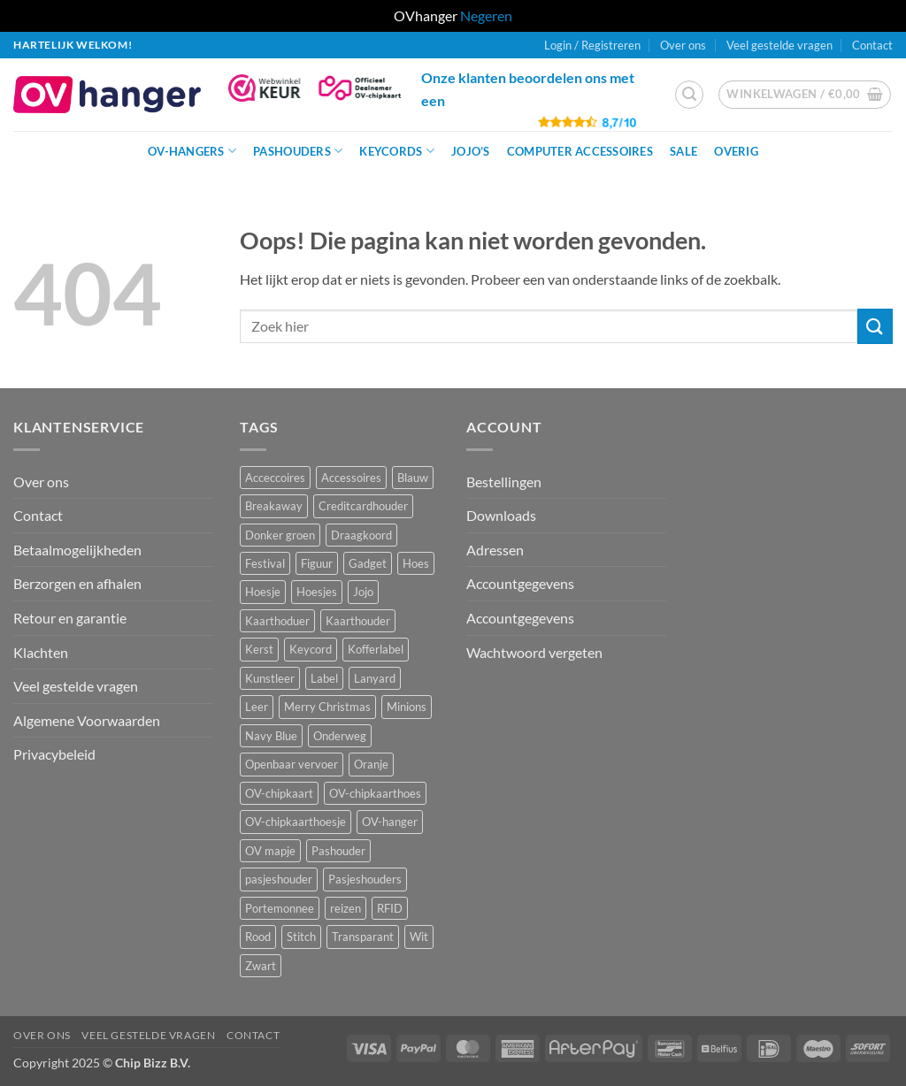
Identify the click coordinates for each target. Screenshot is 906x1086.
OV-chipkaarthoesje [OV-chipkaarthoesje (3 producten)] (295, 821)
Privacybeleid (54, 754)
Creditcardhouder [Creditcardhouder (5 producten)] (363, 506)
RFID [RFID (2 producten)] (390, 908)
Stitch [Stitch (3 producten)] (301, 936)
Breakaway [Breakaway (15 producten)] (274, 506)
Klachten (40, 652)
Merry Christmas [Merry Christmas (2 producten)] (327, 707)
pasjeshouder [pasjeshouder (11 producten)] (278, 879)
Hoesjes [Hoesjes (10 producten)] (316, 592)
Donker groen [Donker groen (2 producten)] (280, 535)
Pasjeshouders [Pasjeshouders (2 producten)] (365, 879)
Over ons (683, 45)
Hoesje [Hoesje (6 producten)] (262, 592)
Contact (872, 45)
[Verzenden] (875, 326)
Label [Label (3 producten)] (324, 678)
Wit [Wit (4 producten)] (419, 936)
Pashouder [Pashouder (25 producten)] (338, 851)
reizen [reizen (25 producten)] (345, 908)
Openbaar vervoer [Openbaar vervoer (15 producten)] (291, 764)
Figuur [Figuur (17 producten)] (317, 563)
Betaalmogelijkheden (77, 549)
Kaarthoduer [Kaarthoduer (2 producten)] (277, 621)
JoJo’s (470, 151)
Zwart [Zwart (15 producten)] (260, 966)
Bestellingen (503, 481)
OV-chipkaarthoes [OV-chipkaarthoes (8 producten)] (375, 793)
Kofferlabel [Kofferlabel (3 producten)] (375, 649)
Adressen (495, 549)
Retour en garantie (70, 617)
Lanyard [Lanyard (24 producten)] (374, 678)
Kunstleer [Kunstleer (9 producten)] (270, 678)
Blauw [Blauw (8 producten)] (412, 477)
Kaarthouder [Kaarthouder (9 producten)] (358, 621)
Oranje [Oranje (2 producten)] (371, 764)
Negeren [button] (486, 15)
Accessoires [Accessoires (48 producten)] (351, 477)
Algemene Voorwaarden (86, 720)
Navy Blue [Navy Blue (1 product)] (271, 736)
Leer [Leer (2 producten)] (256, 707)
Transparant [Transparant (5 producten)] (363, 936)
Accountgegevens (520, 583)
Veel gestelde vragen (779, 45)
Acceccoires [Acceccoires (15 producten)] (275, 477)
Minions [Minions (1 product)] (406, 707)
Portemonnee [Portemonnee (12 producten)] (279, 908)
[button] (592, 45)
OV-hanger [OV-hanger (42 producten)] (390, 821)
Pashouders (297, 150)
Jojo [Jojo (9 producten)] (363, 592)
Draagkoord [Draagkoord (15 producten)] (361, 535)
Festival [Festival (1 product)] (265, 563)
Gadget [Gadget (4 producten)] (368, 563)
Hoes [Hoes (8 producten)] (416, 563)
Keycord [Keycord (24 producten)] (310, 649)
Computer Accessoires (580, 151)
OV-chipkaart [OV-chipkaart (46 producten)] (279, 793)
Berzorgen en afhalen (77, 583)
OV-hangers (192, 150)
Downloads (501, 515)
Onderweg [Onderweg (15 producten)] (339, 736)
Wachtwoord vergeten (534, 652)
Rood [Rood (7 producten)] (258, 936)
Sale (683, 151)
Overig (736, 151)
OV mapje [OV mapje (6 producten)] (270, 851)
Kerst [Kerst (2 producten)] (259, 649)
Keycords (396, 150)
